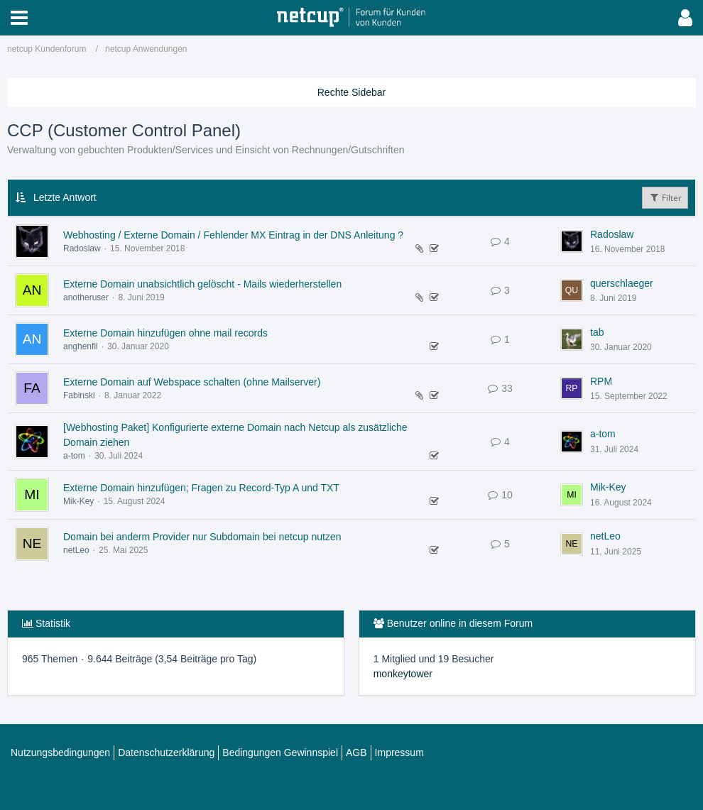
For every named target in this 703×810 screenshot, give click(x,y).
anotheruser (86, 297)
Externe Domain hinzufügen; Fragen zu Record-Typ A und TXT (201, 487)
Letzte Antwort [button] (65, 197)
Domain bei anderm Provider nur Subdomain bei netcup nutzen (202, 536)
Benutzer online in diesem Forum (460, 623)
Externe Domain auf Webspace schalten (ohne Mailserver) (191, 382)
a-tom (74, 456)
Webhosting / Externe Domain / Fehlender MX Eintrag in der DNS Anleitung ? (233, 235)
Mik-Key (78, 501)
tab (597, 332)
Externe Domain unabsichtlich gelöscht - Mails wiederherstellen (202, 284)
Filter (665, 198)
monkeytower (403, 673)
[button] (19, 17)
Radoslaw (82, 248)
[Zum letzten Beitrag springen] (571, 241)
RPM (601, 381)
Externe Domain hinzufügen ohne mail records (165, 333)
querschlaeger (621, 283)
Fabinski (79, 395)
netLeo (76, 550)
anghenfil (80, 346)
